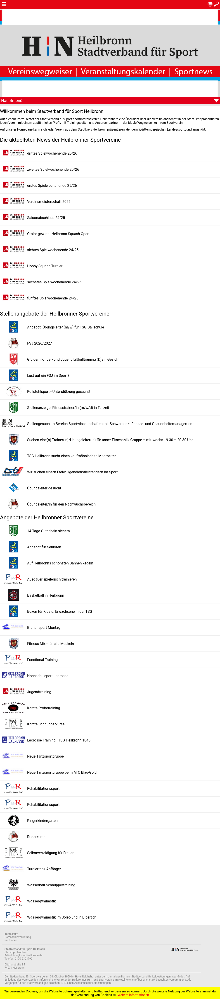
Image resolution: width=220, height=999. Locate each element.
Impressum (11, 934)
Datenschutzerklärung (18, 937)
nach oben (11, 940)
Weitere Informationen (133, 995)
